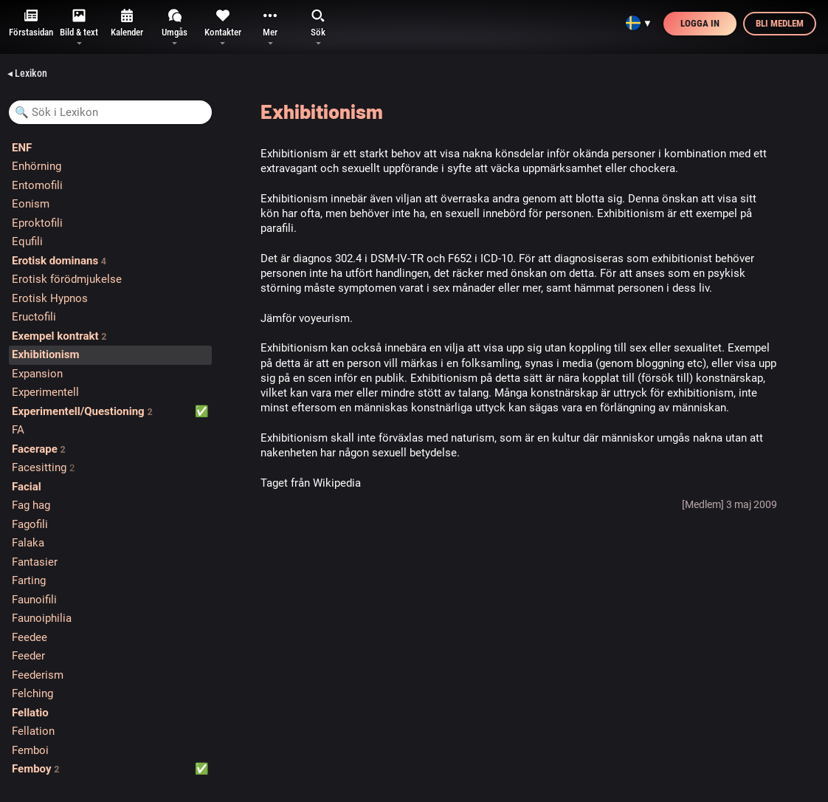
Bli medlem (780, 23)
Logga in (700, 23)
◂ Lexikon (27, 73)
